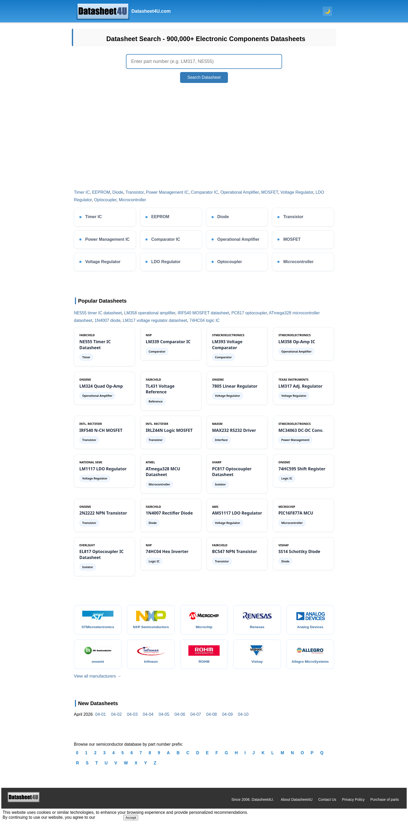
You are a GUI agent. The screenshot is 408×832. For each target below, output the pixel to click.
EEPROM (101, 192)
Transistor (134, 192)
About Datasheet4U (297, 805)
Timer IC (82, 192)
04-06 (180, 720)
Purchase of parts (384, 805)
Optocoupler (105, 200)
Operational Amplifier (239, 192)
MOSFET (269, 192)
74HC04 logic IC (204, 320)
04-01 (100, 720)
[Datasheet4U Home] (123, 11)
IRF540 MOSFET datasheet (203, 313)
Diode (117, 192)
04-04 (148, 720)
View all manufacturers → (97, 681)
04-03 (132, 720)
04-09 (227, 720)
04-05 (164, 720)
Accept (130, 823)
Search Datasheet (204, 77)
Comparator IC (204, 192)
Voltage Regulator (296, 192)
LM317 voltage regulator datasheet (155, 320)
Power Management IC (167, 192)
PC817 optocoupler (249, 313)
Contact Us (327, 805)
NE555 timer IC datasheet (98, 313)
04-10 (243, 720)
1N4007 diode (107, 320)
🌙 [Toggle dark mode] (327, 11)
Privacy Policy (353, 805)
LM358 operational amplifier (149, 313)
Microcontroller (132, 200)
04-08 (211, 720)
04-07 (195, 720)
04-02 (116, 720)
